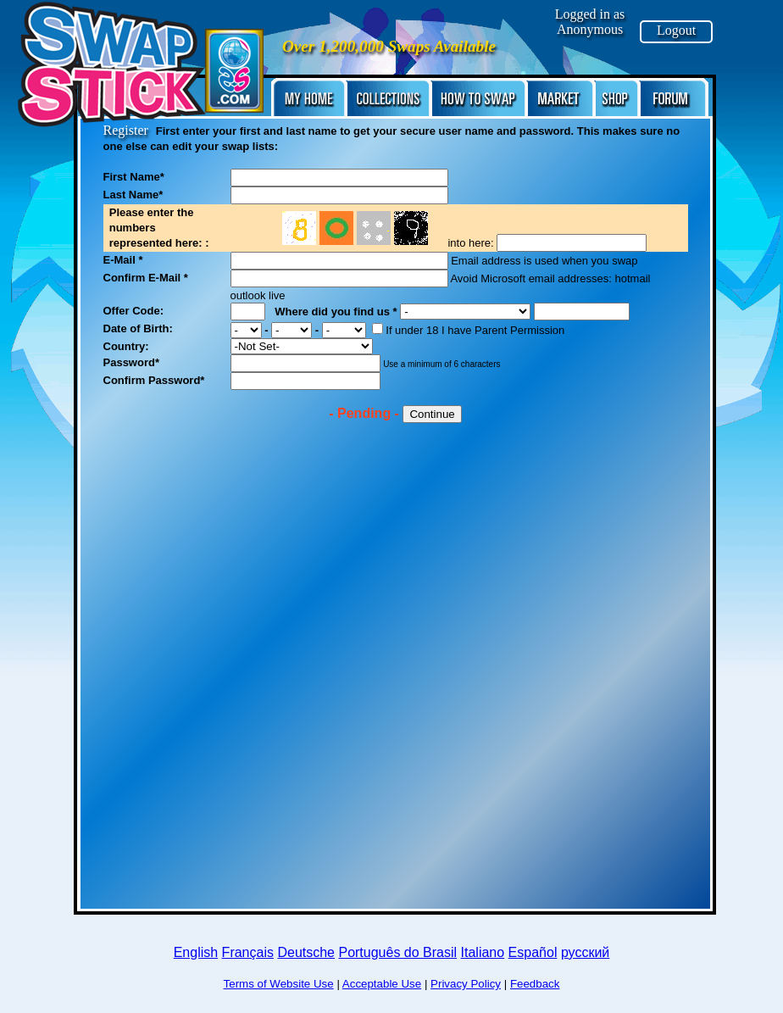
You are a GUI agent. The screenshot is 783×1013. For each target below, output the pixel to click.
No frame (360, 225)
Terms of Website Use (279, 983)
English (196, 952)
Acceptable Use (381, 983)
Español (533, 952)
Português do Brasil (397, 952)
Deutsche (306, 952)
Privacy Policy (465, 983)
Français (248, 952)
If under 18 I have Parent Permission (468, 330)
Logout (676, 30)
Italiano (483, 952)
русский (585, 952)
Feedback (535, 983)
